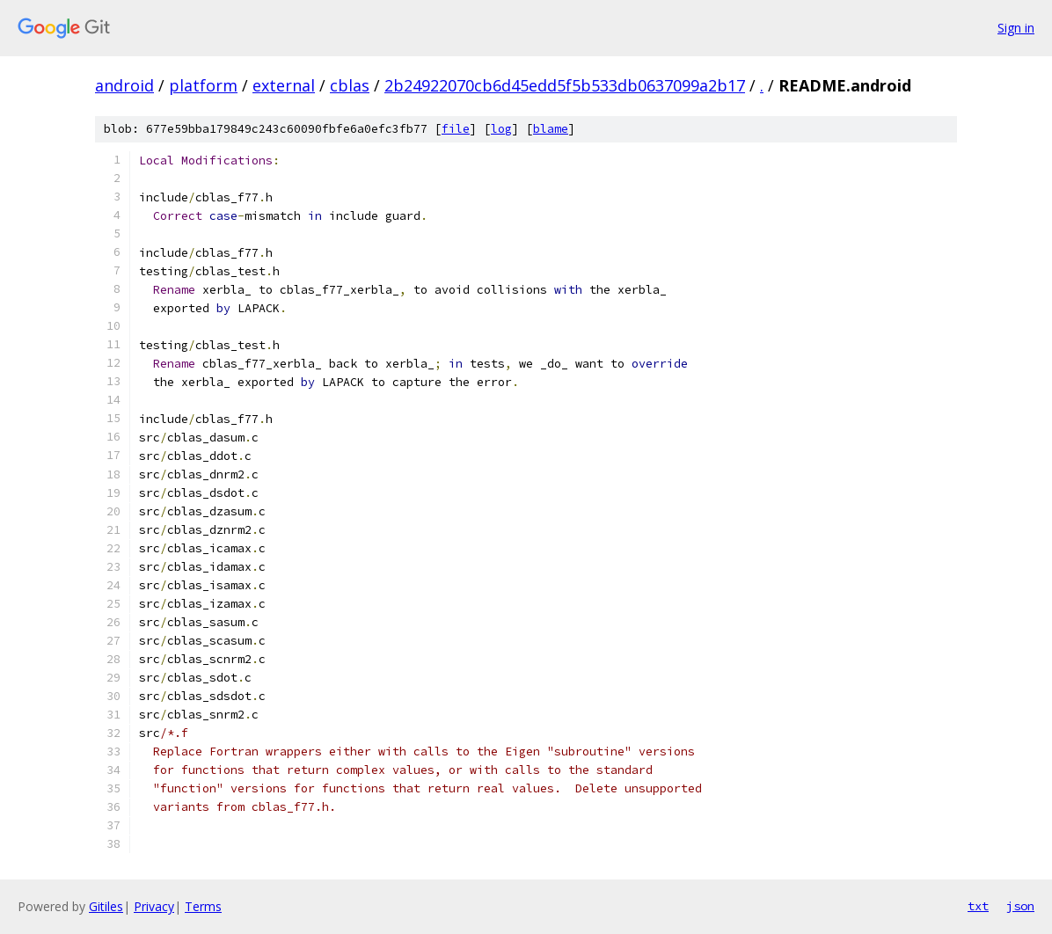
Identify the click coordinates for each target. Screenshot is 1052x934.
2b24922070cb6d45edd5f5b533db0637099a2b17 (564, 85)
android (124, 85)
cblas (349, 85)
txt (978, 906)
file (456, 128)
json (1020, 906)
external (283, 85)
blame (550, 128)
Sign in (1015, 27)
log (501, 128)
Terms (203, 906)
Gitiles (106, 906)
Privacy (154, 906)
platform (203, 85)
